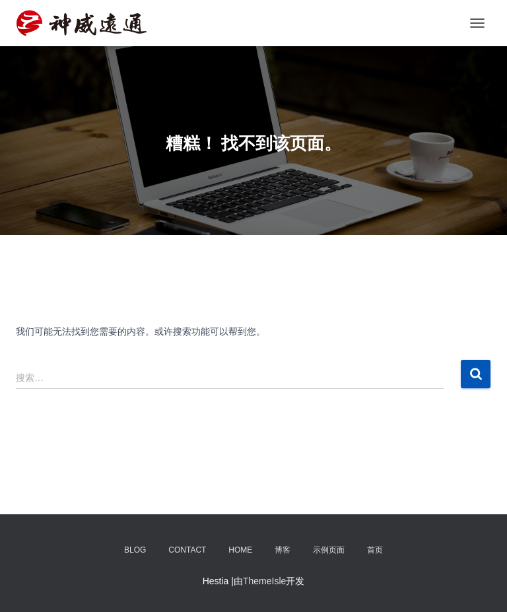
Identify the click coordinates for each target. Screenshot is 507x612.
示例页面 (329, 550)
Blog (135, 550)
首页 (375, 550)
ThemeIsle (264, 581)
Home (240, 550)
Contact (187, 550)
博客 (282, 550)
